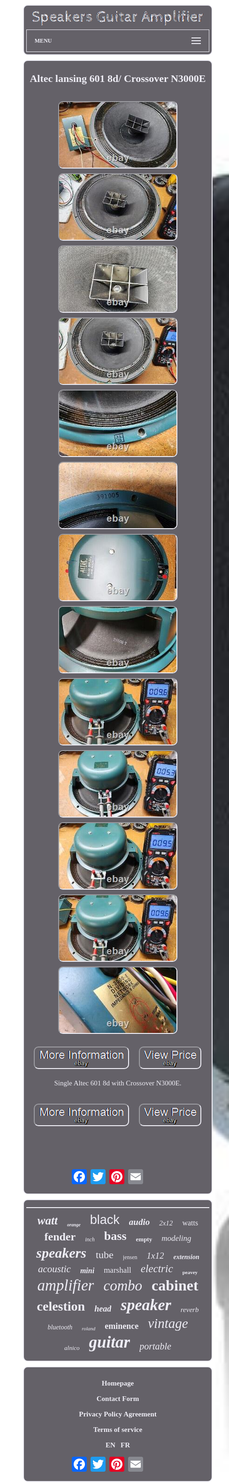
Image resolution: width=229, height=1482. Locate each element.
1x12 (155, 1256)
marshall (117, 1270)
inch (90, 1239)
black (105, 1220)
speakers (61, 1253)
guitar (109, 1342)
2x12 (166, 1223)
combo (122, 1285)
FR (125, 1445)
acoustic (54, 1269)
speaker (146, 1304)
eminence (121, 1326)
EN (110, 1445)
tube (105, 1255)
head (102, 1308)
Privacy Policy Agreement (118, 1414)
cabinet (175, 1285)
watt (48, 1220)
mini (87, 1271)
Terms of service (117, 1429)
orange (74, 1224)
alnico (72, 1347)
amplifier (65, 1285)
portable (155, 1346)
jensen (130, 1257)
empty (144, 1239)
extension (186, 1257)
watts (190, 1223)
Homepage (118, 1383)
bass (115, 1236)
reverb (190, 1309)
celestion (61, 1306)
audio (139, 1222)
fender (60, 1237)
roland (88, 1328)
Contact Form (118, 1398)
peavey (190, 1272)
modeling (176, 1238)
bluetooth (59, 1327)
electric (157, 1269)
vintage (168, 1323)
